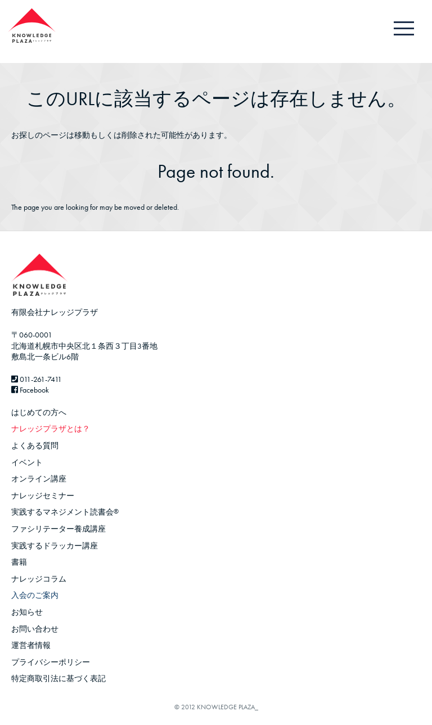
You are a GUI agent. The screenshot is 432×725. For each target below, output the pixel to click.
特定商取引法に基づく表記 (58, 678)
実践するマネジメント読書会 (65, 512)
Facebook (30, 390)
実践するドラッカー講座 (54, 546)
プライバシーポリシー (50, 662)
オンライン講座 (38, 479)
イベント (27, 462)
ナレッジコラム (38, 579)
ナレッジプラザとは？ (50, 429)
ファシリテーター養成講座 (58, 529)
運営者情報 (31, 645)
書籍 (19, 562)
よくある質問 (34, 445)
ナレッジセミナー (42, 495)
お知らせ (27, 612)
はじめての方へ (38, 412)
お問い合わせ (34, 629)
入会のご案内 (34, 595)
